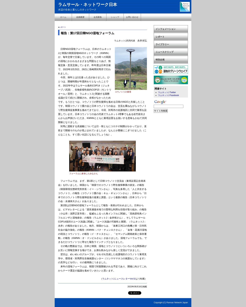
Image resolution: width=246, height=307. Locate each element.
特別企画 (160, 59)
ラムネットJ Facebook (168, 95)
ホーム (63, 17)
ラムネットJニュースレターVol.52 (119, 279)
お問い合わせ (132, 17)
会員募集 (98, 17)
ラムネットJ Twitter (167, 92)
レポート (62, 27)
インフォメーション (166, 29)
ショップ (115, 17)
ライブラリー (162, 44)
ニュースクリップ (164, 52)
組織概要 (80, 17)
